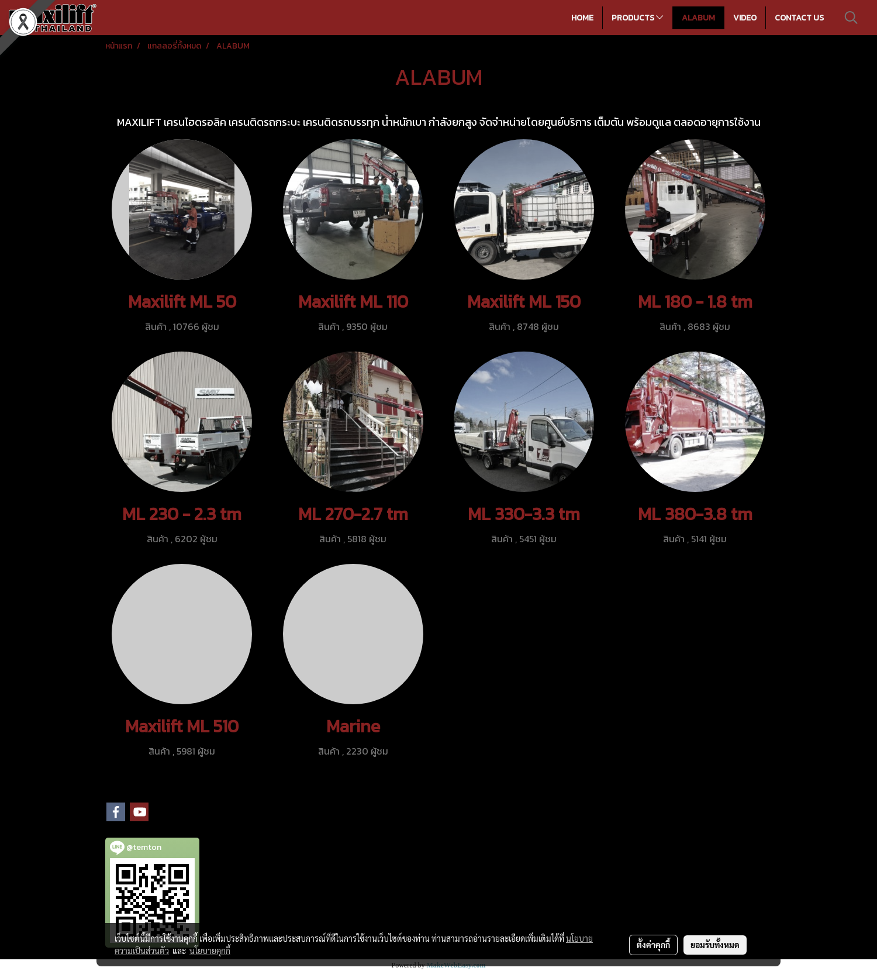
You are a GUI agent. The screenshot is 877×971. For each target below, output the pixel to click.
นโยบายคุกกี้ (209, 950)
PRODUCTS (637, 18)
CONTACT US (799, 18)
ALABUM (698, 18)
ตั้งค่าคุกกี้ (653, 944)
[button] (851, 17)
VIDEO (745, 18)
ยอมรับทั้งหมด (715, 944)
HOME (582, 18)
